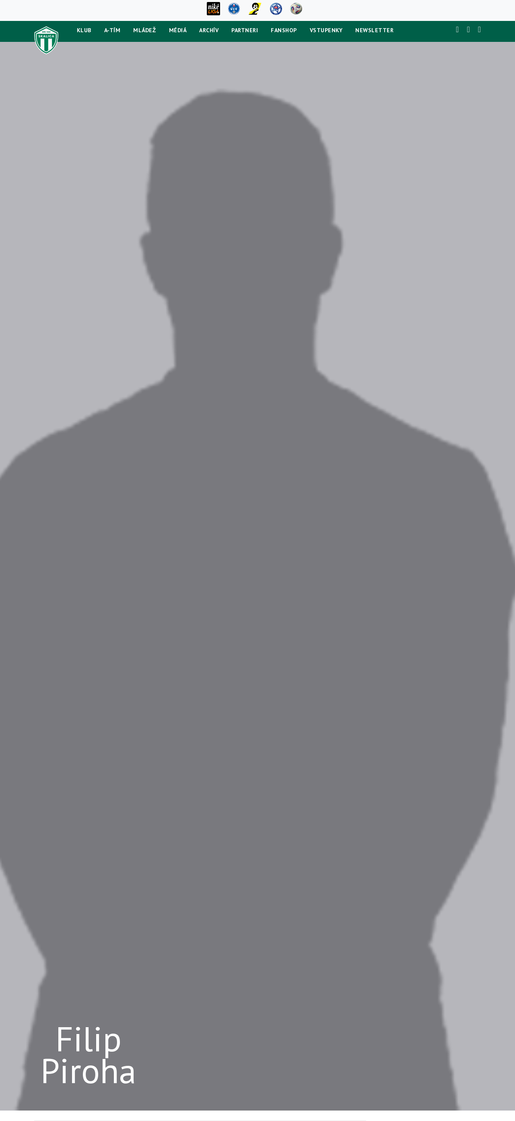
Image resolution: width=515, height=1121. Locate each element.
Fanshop (284, 30)
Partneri (244, 30)
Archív (208, 30)
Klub (84, 30)
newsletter (374, 30)
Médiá (178, 30)
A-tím (112, 30)
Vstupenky (326, 30)
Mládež (144, 30)
